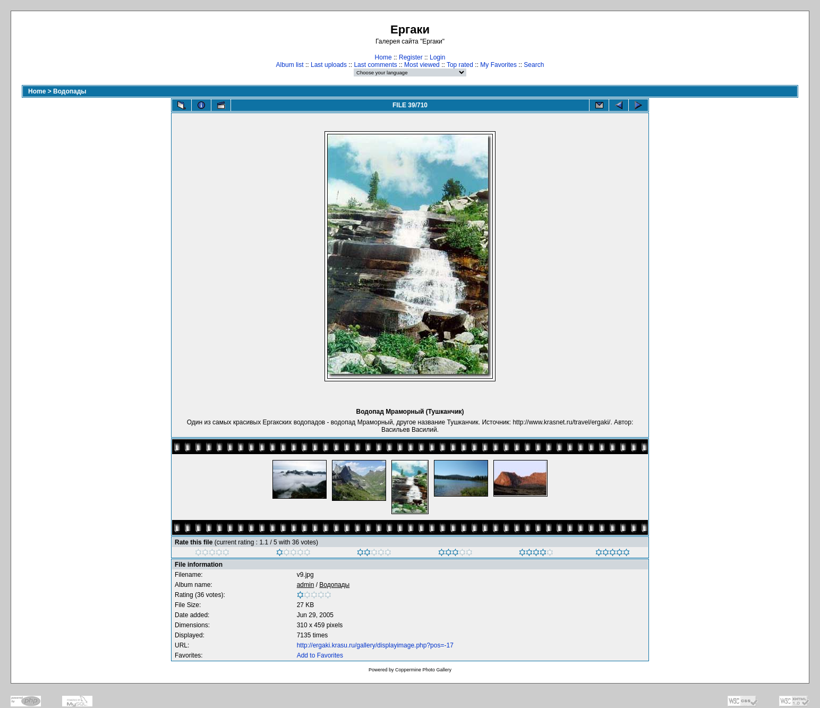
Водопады (70, 91)
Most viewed (422, 65)
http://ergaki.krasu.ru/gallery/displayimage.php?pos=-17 (375, 645)
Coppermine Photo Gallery (423, 669)
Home (383, 57)
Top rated (460, 65)
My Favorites (498, 65)
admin (305, 584)
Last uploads (329, 65)
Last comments (375, 65)
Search (534, 65)
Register (411, 57)
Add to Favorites (320, 655)
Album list (290, 65)
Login (437, 57)
